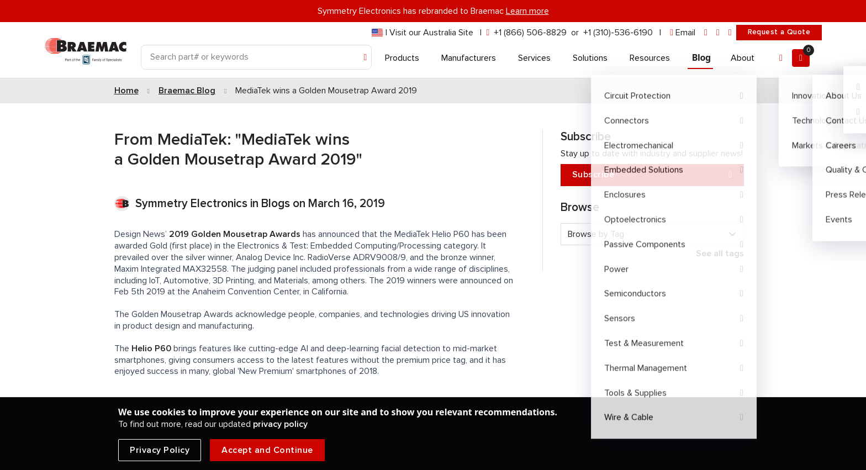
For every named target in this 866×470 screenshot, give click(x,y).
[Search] (256, 57)
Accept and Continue (267, 450)
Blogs (275, 203)
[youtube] (730, 33)
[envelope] (683, 33)
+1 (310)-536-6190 (618, 32)
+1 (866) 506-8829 (530, 32)
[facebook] (718, 33)
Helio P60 (151, 348)
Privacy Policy (159, 450)
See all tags (720, 253)
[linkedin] (706, 33)
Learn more (527, 11)
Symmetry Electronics (192, 203)
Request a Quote (779, 32)
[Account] (781, 58)
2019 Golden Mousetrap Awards (234, 234)
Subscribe (652, 175)
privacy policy (280, 424)
